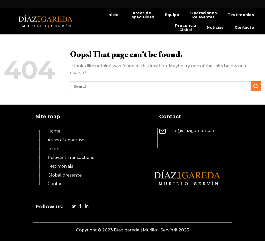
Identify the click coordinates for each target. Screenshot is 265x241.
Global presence (65, 175)
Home (54, 131)
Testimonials (60, 166)
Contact (56, 183)
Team (53, 148)
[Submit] (256, 86)
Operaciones (203, 13)
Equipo (172, 14)
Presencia (185, 25)
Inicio (113, 14)
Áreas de (141, 13)
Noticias (215, 27)
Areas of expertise (66, 139)
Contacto (244, 27)
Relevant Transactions (71, 157)
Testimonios (241, 14)
